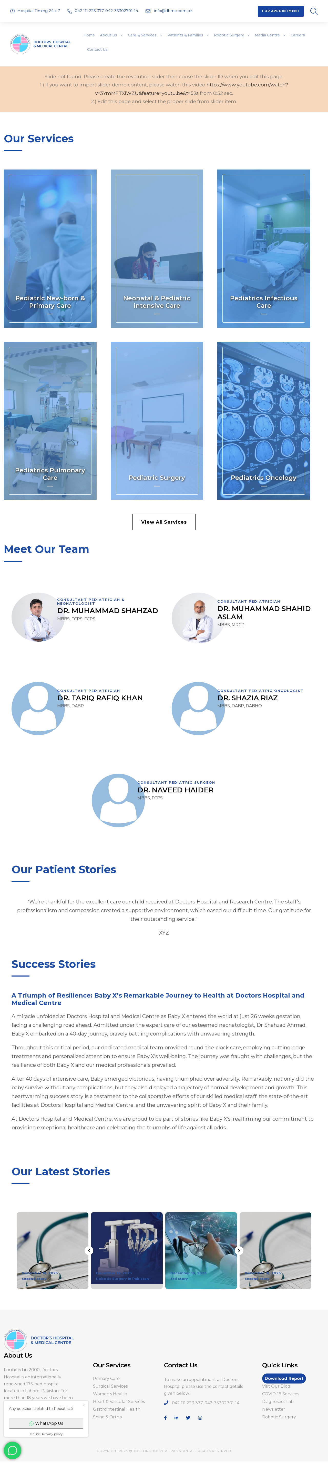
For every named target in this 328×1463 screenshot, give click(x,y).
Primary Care (106, 1378)
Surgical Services (110, 1386)
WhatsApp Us (46, 1423)
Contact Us (97, 49)
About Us (108, 35)
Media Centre (267, 35)
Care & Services (142, 35)
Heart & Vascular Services (119, 1401)
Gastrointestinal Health (116, 1409)
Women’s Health (110, 1393)
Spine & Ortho (107, 1417)
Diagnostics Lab (278, 1401)
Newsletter (273, 1409)
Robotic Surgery (229, 35)
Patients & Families (185, 35)
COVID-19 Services (280, 1393)
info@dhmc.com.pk (172, 10)
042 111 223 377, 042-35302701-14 (107, 10)
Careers (298, 35)
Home (89, 35)
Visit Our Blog (276, 1386)
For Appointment (281, 11)
